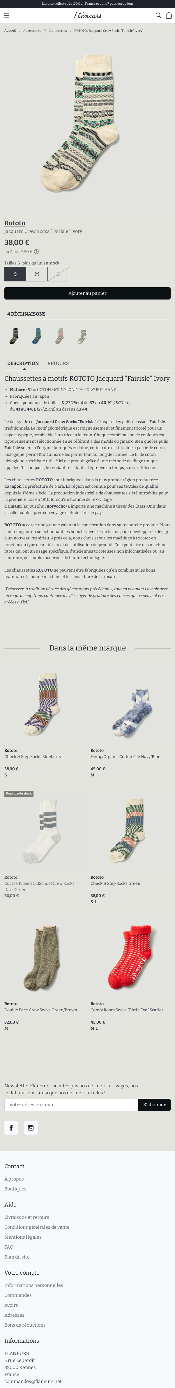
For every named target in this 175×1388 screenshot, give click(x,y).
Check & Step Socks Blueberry (32, 756)
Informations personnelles (33, 1285)
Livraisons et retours (26, 1217)
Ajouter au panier (87, 293)
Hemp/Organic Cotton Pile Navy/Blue (125, 756)
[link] (44, 704)
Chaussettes (58, 30)
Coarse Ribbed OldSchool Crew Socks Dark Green (39, 886)
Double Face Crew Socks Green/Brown (40, 1010)
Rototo (14, 223)
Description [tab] (23, 363)
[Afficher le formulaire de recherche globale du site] (158, 15)
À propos (14, 1179)
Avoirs (11, 1305)
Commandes (18, 1295)
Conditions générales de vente (37, 1227)
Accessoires (32, 30)
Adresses (14, 1315)
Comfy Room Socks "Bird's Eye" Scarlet (127, 1010)
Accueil (10, 30)
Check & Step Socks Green (115, 883)
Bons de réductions (25, 1325)
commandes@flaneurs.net (33, 1381)
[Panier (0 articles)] (169, 15)
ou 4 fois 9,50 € (21, 252)
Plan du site (17, 1257)
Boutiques (15, 1189)
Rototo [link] (10, 750)
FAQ (8, 1247)
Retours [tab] (58, 363)
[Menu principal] (6, 15)
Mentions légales (23, 1237)
